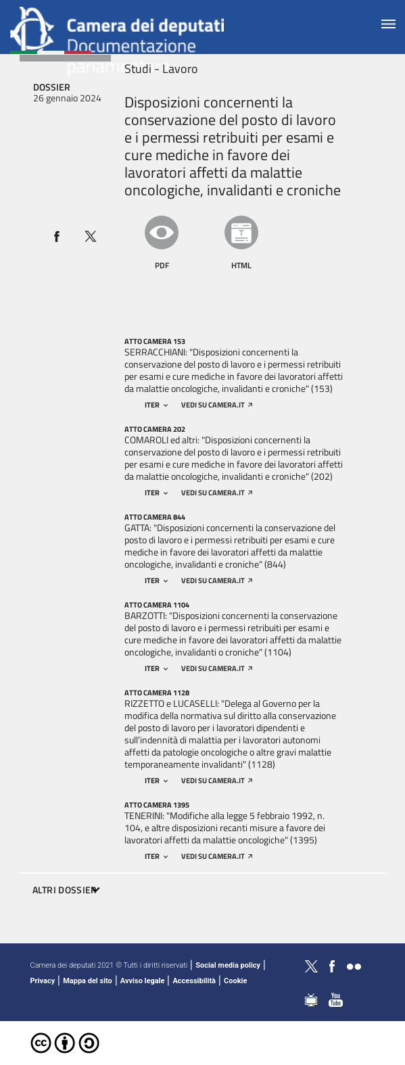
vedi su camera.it (216, 404)
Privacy (42, 980)
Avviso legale (142, 980)
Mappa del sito (87, 980)
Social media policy (227, 965)
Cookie (235, 980)
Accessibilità (194, 980)
